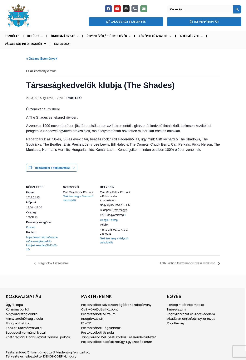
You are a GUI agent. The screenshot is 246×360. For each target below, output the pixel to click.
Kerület (35, 36)
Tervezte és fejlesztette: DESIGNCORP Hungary (41, 356)
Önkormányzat (65, 36)
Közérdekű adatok (155, 36)
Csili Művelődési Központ (99, 309)
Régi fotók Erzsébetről (53, 263)
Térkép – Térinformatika (185, 305)
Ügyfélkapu (14, 305)
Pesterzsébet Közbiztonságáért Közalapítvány (116, 305)
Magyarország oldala (21, 314)
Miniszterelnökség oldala (24, 318)
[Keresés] (237, 9)
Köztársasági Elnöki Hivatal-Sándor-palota (38, 337)
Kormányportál (17, 309)
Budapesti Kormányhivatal (26, 332)
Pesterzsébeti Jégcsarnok (101, 328)
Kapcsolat (62, 44)
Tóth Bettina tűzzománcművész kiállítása (188, 263)
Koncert (30, 227)
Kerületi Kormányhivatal (24, 328)
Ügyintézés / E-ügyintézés (108, 36)
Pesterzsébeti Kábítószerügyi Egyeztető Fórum (116, 342)
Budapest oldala (18, 323)
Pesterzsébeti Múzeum (98, 314)
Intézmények (191, 36)
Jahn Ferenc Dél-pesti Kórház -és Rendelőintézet (118, 337)
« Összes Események (41, 58)
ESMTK (86, 323)
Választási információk (25, 43)
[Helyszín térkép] (157, 204)
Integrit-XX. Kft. (92, 318)
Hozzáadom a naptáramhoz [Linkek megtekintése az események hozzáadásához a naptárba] (52, 167)
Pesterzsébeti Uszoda (97, 332)
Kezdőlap (12, 36)
